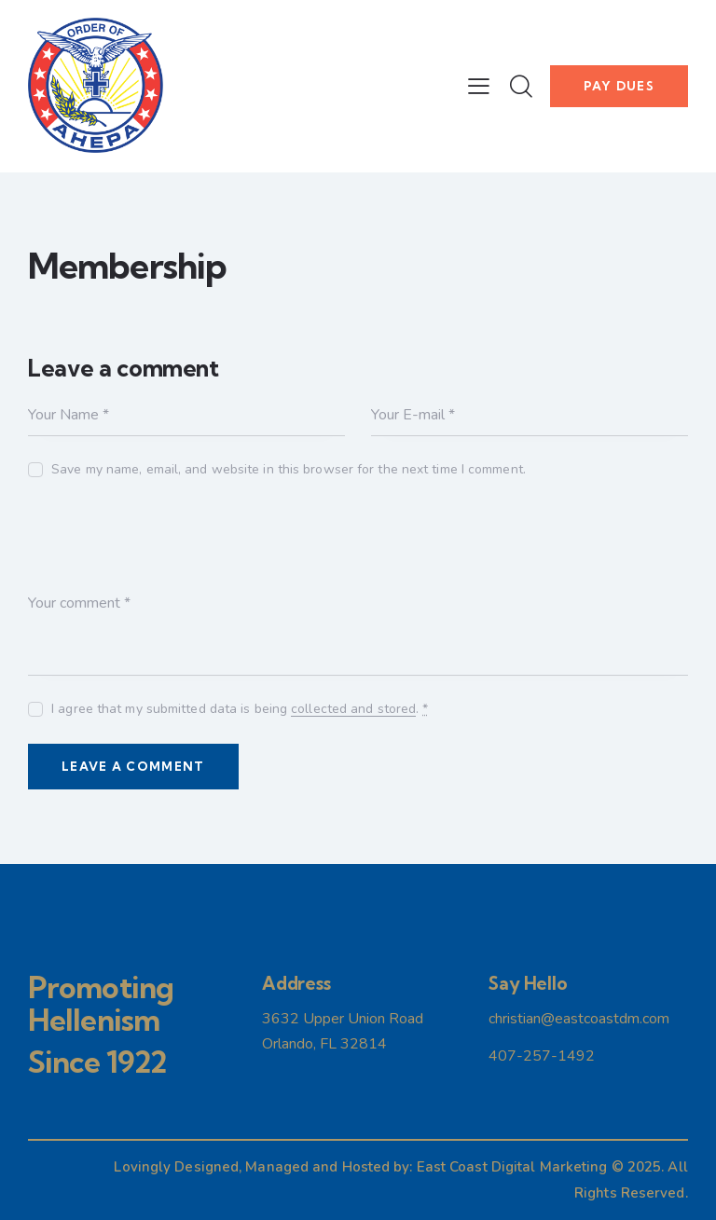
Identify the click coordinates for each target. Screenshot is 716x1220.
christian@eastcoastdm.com (579, 1018)
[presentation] (169, 548)
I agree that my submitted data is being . (239, 709)
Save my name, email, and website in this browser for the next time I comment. (288, 469)
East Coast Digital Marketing (512, 1167)
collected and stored (353, 710)
